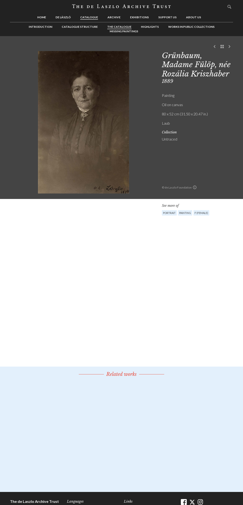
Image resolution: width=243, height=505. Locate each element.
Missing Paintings (124, 31)
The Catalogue (119, 26)
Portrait (169, 212)
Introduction (40, 26)
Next (229, 46)
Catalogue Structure (80, 26)
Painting (185, 212)
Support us (167, 17)
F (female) (201, 212)
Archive (114, 17)
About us (193, 17)
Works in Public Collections (191, 26)
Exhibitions (139, 17)
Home (41, 17)
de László (63, 17)
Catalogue (89, 17)
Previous (214, 46)
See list (222, 46)
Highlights (150, 26)
